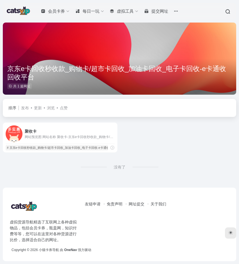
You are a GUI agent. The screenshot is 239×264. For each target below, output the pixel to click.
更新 (38, 108)
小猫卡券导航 (49, 250)
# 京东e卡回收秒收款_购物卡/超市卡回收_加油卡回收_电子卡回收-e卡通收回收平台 (64, 147)
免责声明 (114, 204)
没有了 (120, 167)
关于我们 (158, 204)
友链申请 (93, 204)
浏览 (51, 108)
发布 (25, 108)
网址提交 (136, 204)
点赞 (64, 108)
